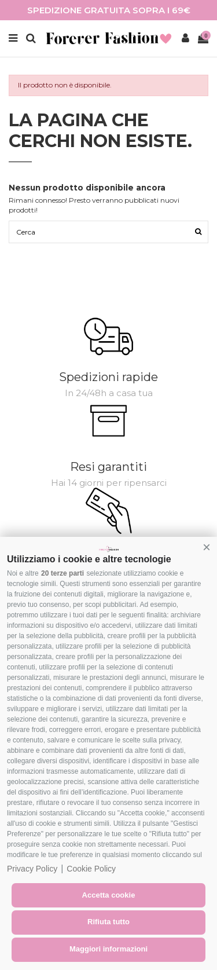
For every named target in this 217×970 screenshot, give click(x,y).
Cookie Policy (91, 868)
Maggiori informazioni (108, 949)
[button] (206, 547)
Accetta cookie (108, 895)
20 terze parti (62, 573)
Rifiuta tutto (108, 921)
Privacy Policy (32, 868)
